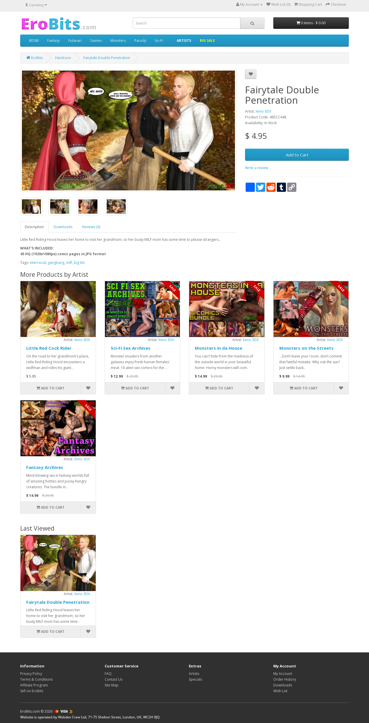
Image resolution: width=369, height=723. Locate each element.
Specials (195, 679)
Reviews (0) (91, 226)
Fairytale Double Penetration (57, 602)
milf (69, 262)
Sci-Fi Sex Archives (130, 348)
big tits (79, 262)
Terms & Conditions (36, 679)
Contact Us (114, 679)
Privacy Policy (31, 673)
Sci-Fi (159, 40)
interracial (38, 262)
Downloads (63, 226)
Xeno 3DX (263, 111)
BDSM (34, 40)
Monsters (118, 40)
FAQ (108, 673)
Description (34, 226)
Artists (194, 673)
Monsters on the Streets (306, 348)
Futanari (75, 40)
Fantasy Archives (44, 467)
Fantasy (53, 40)
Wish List (280, 690)
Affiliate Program (34, 685)
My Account (282, 673)
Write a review (256, 167)
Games (96, 40)
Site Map (111, 685)
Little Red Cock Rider (48, 348)
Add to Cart (297, 155)
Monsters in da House (218, 348)
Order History (284, 679)
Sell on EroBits (31, 690)
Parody (140, 40)
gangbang (56, 262)
